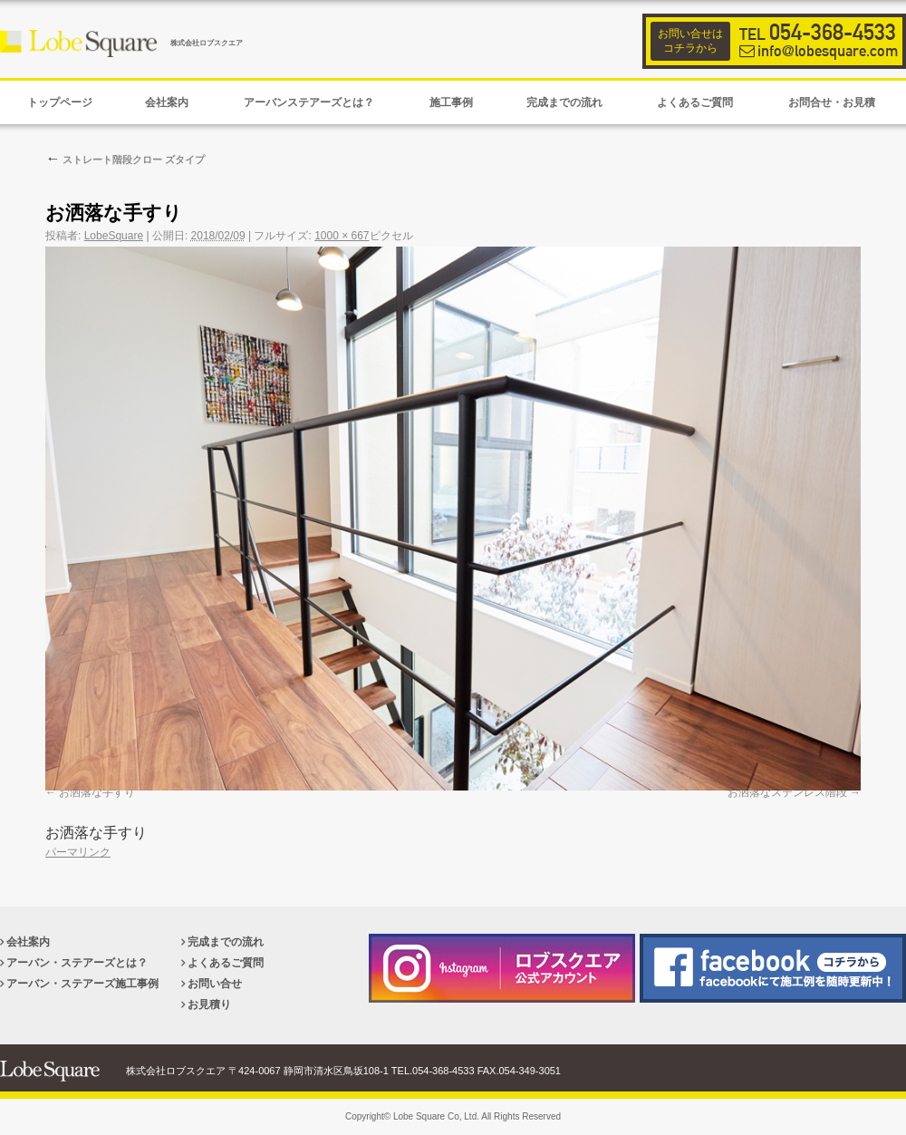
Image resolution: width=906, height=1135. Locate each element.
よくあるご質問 (226, 962)
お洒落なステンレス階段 (787, 792)
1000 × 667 (341, 235)
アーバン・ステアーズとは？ (77, 962)
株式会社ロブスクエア (206, 43)
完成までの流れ (226, 942)
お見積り (209, 1004)
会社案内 (28, 942)
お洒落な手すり (97, 792)
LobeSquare (113, 235)
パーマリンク (78, 852)
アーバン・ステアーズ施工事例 (82, 983)
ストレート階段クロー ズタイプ (125, 159)
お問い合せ (215, 983)
